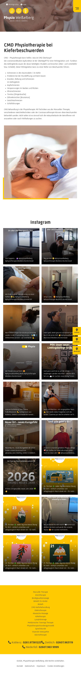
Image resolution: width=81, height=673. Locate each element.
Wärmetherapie (40, 635)
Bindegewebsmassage (40, 598)
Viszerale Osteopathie (40, 632)
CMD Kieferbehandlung (40, 607)
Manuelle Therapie (40, 592)
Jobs (24, 4)
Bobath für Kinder (41, 601)
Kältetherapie (40, 616)
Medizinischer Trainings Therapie (40, 623)
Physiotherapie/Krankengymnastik (40, 626)
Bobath (40, 604)
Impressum (41, 666)
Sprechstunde (40, 629)
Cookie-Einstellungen (55, 666)
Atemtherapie (40, 595)
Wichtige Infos (13, 4)
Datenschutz (30, 666)
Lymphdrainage (40, 619)
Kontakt (20, 666)
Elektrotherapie (40, 610)
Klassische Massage (40, 613)
